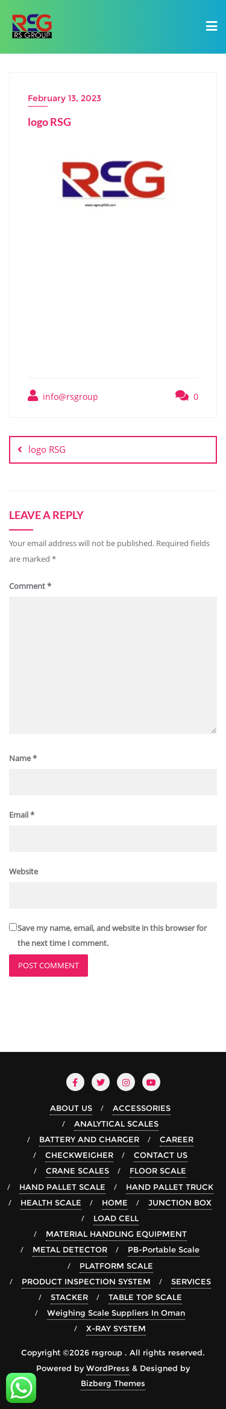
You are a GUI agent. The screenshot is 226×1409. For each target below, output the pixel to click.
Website (23, 871)
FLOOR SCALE (158, 1170)
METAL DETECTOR (70, 1249)
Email (21, 814)
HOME (115, 1202)
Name (23, 758)
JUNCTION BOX (180, 1202)
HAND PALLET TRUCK (169, 1187)
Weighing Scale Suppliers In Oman (116, 1312)
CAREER (176, 1139)
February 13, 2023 (64, 98)
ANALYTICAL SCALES (116, 1123)
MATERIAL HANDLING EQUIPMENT (116, 1234)
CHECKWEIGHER (79, 1155)
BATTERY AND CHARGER (89, 1139)
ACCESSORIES (142, 1108)
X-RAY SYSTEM (116, 1328)
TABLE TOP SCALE (145, 1297)
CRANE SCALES (77, 1170)
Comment (30, 585)
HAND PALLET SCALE (62, 1187)
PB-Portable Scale (163, 1249)
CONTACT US (160, 1155)
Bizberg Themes (113, 1383)
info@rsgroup (63, 396)
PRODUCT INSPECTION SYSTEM (86, 1281)
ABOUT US (71, 1108)
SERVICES (191, 1281)
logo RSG (47, 449)
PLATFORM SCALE (116, 1266)
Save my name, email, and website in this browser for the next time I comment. (112, 935)
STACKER (69, 1297)
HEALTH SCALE (50, 1202)
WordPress (108, 1368)
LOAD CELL (116, 1218)
